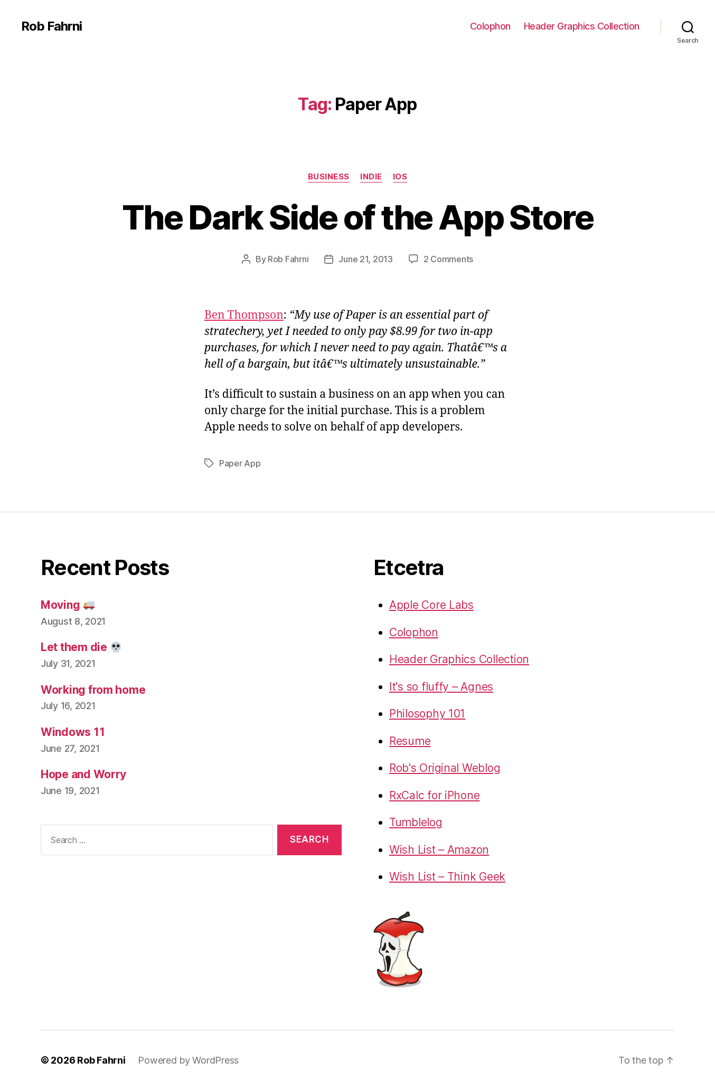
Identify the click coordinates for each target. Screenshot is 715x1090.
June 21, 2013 (365, 259)
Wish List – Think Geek (447, 876)
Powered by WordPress (188, 1060)
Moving (68, 604)
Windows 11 (73, 732)
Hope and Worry (83, 774)
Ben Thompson (244, 315)
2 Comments (448, 259)
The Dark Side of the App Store (357, 217)
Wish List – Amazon (439, 849)
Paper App (240, 463)
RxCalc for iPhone (434, 795)
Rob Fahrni (51, 26)
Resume (409, 741)
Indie (371, 176)
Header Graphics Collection (581, 26)
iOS (400, 176)
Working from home (93, 689)
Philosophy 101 (427, 713)
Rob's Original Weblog (444, 768)
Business (329, 176)
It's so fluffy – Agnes (441, 686)
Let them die (81, 647)
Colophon (490, 26)
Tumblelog (416, 822)
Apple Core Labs (431, 604)
